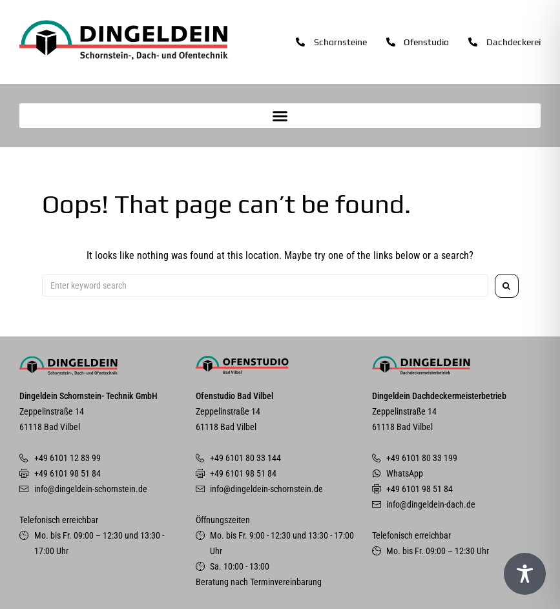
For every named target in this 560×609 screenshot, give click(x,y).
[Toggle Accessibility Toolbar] (525, 574)
